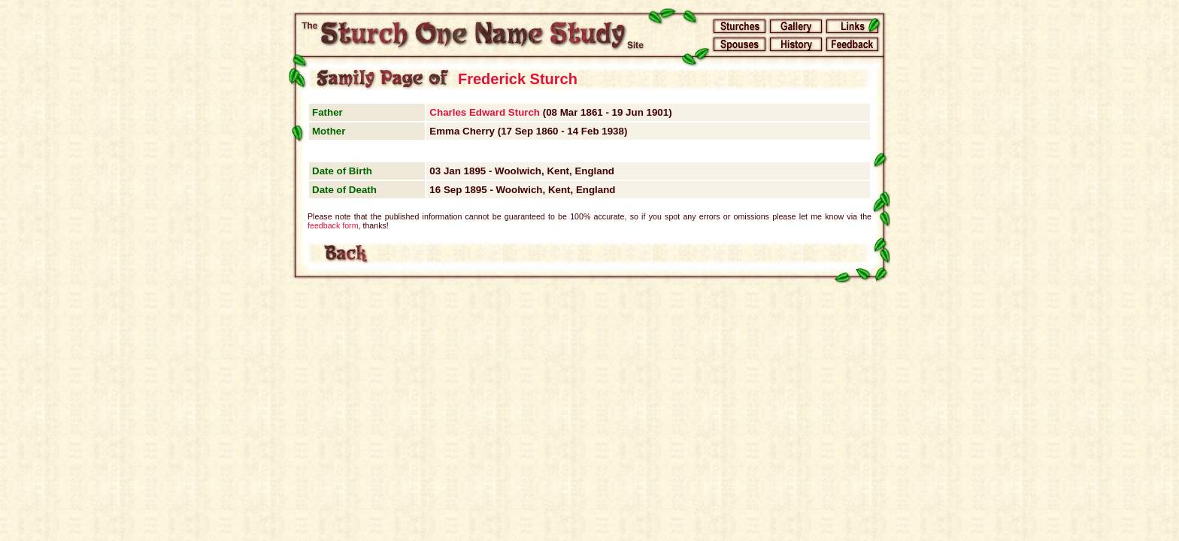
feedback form (333, 225)
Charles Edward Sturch (484, 112)
